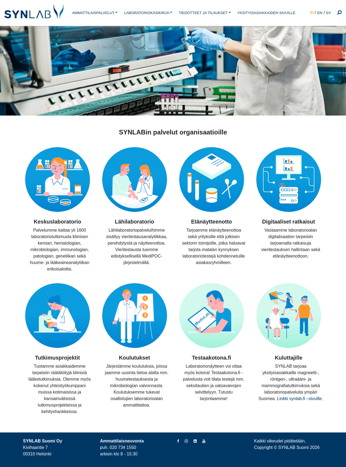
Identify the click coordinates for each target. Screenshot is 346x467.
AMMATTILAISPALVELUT (93, 13)
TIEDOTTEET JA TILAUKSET (203, 13)
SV (328, 13)
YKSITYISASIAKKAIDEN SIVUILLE (266, 13)
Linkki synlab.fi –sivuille (299, 398)
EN (319, 13)
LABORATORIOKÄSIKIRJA (146, 13)
